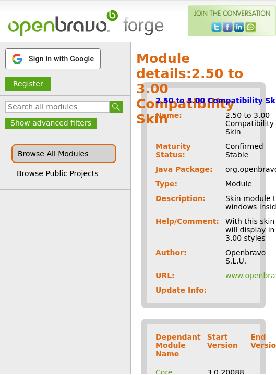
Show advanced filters (50, 123)
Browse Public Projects (58, 173)
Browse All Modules (53, 153)
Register (28, 84)
